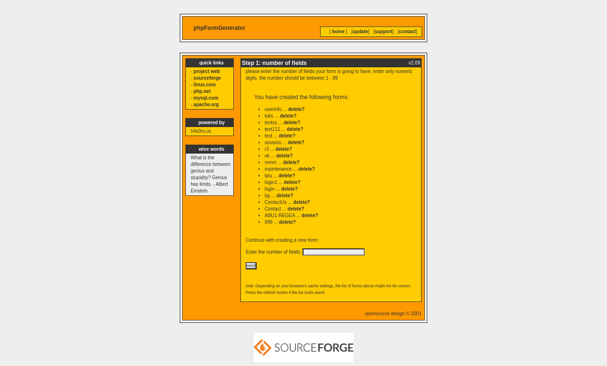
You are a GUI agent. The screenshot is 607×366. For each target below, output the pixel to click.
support (383, 31)
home (338, 31)
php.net (202, 91)
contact (407, 31)
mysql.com (205, 98)
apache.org (206, 104)
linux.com (204, 84)
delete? (296, 109)
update (360, 31)
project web (206, 71)
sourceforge (207, 78)
